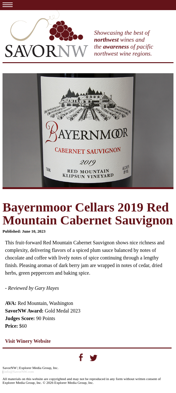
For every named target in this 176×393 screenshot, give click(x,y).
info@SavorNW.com (19, 371)
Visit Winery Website (28, 341)
